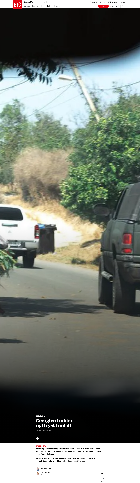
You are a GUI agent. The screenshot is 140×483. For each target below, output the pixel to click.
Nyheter (27, 6)
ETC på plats (40, 416)
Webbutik (124, 2)
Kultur (49, 6)
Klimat (42, 6)
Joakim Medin (46, 468)
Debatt (57, 6)
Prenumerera (103, 6)
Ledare (35, 6)
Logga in (114, 6)
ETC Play (102, 2)
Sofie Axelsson (46, 473)
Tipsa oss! (93, 2)
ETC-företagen (113, 2)
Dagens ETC (34, 2)
